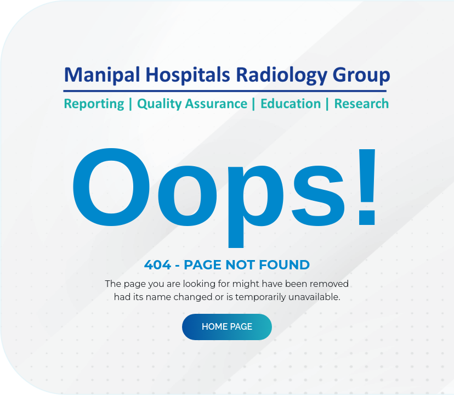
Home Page (227, 326)
